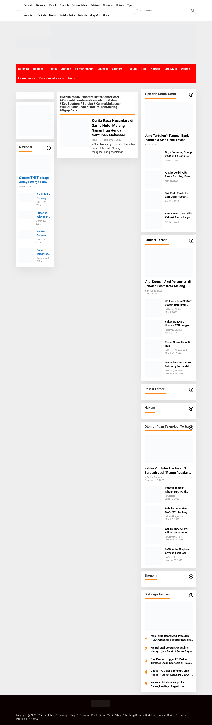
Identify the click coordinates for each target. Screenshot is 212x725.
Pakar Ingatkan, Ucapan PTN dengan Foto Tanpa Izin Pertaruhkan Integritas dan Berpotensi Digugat (178, 323)
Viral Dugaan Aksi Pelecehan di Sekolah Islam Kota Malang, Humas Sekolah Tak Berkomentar (168, 284)
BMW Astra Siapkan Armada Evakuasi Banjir (177, 551)
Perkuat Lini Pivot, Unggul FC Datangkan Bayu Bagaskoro (168, 684)
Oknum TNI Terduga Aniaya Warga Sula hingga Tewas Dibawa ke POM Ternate (34, 180)
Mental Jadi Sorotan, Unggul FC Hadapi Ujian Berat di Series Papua (172, 649)
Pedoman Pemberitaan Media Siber (100, 715)
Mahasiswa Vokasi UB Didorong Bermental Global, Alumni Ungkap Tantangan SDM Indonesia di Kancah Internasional (178, 364)
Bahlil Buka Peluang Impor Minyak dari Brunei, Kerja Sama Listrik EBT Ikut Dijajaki (43, 196)
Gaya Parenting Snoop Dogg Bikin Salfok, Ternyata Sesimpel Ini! (178, 154)
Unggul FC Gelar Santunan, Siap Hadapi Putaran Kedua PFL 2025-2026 (171, 672)
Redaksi (150, 715)
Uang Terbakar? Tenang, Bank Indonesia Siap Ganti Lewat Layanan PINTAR (167, 138)
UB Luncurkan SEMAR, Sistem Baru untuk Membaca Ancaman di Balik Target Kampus (178, 303)
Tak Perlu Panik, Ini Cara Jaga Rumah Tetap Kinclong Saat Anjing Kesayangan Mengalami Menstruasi (179, 195)
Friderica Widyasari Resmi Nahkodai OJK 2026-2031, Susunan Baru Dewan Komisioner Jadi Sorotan (43, 215)
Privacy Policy (66, 715)
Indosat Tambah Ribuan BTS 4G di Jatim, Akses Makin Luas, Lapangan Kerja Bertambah (178, 489)
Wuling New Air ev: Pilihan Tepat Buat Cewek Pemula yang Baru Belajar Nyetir (177, 530)
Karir (180, 715)
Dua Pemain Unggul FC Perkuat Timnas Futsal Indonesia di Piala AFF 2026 (170, 661)
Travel (95, 140)
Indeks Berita (166, 715)
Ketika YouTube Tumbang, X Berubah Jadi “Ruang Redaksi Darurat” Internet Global (167, 470)
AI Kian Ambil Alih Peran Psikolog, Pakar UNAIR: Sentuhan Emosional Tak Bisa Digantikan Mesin (178, 174)
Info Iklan (21, 718)
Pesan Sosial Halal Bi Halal (177, 343)
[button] (192, 10)
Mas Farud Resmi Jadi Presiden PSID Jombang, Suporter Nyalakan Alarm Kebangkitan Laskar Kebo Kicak (171, 638)
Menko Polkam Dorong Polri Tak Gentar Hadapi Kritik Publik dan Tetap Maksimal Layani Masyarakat (43, 233)
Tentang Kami (133, 715)
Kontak (35, 718)
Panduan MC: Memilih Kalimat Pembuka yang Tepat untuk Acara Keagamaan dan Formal (179, 215)
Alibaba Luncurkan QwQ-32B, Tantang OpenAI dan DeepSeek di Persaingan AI (178, 510)
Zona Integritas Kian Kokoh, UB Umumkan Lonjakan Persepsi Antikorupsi (43, 252)
